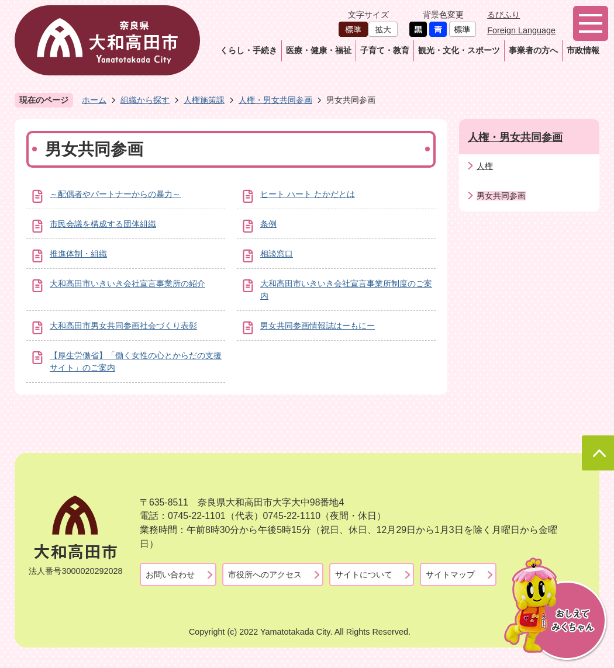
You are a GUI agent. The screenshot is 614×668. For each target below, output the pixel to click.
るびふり (503, 14)
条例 (268, 224)
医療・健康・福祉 (318, 50)
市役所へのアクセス (265, 574)
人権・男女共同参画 (275, 100)
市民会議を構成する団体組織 (103, 224)
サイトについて (363, 574)
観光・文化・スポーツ (459, 50)
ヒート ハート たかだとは (307, 194)
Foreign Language (521, 30)
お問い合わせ (170, 574)
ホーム (94, 100)
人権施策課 (204, 100)
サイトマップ (450, 574)
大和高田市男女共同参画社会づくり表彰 (123, 325)
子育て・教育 (384, 50)
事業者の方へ (533, 50)
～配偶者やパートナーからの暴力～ (115, 194)
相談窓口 (276, 253)
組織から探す (145, 100)
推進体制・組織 (78, 253)
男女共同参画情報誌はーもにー (317, 325)
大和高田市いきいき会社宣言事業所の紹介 (127, 283)
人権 (485, 166)
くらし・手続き (248, 50)
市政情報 (583, 50)
